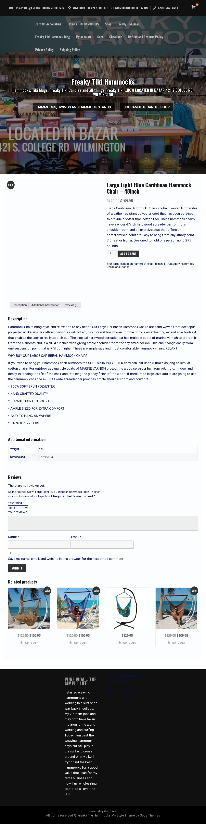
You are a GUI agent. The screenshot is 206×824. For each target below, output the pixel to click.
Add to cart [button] (31, 642)
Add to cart (128, 253)
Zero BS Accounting (48, 24)
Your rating (16, 502)
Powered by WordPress (103, 811)
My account (83, 36)
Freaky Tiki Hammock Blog (52, 36)
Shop (108, 24)
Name (13, 537)
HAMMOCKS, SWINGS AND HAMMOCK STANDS (69, 108)
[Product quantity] (112, 253)
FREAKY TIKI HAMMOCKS (83, 24)
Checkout (115, 36)
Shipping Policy (70, 49)
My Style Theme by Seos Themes (135, 815)
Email (76, 537)
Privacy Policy (44, 49)
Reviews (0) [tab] (71, 305)
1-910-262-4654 (165, 8)
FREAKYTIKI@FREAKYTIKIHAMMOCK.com (36, 8)
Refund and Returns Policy (145, 36)
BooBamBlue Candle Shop (151, 108)
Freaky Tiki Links (129, 24)
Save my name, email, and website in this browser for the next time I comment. (66, 559)
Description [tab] (20, 305)
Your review (18, 512)
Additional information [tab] (45, 305)
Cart (100, 36)
